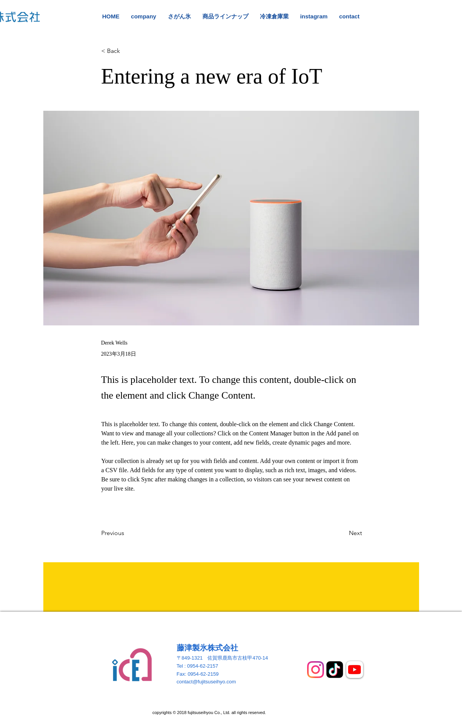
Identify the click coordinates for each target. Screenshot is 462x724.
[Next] (343, 533)
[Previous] (126, 533)
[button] (126, 51)
